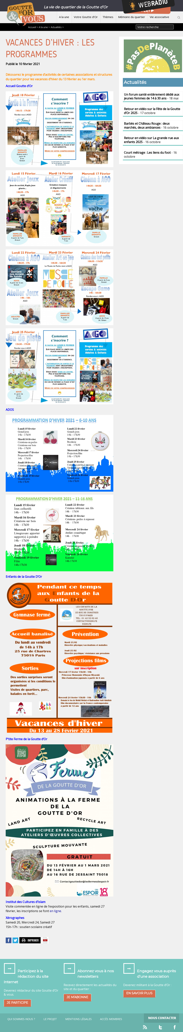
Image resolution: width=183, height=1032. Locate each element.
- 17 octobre (152, 111)
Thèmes (108, 17)
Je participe (17, 1002)
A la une (64, 17)
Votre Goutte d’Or (86, 17)
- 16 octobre (151, 125)
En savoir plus (139, 993)
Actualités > (57, 27)
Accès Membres (111, 1019)
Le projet (50, 1019)
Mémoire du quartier (131, 17)
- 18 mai (151, 96)
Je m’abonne (77, 997)
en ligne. (56, 911)
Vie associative (159, 17)
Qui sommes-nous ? (21, 1019)
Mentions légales (78, 1019)
